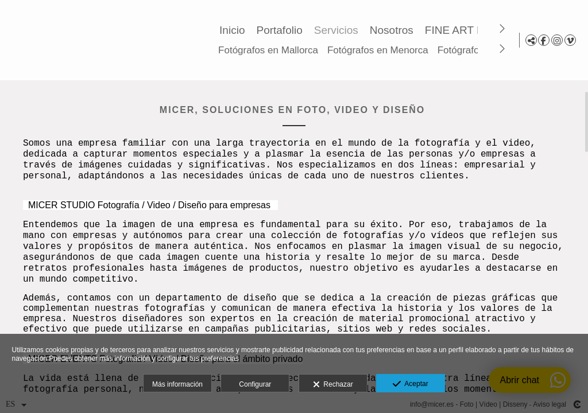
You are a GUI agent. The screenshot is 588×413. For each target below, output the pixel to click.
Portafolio (281, 30)
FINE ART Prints (466, 30)
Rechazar (333, 384)
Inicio (233, 30)
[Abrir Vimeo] (570, 40)
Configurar (255, 384)
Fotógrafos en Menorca (379, 50)
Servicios (338, 30)
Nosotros (393, 30)
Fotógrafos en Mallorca (270, 50)
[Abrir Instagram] (557, 40)
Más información (177, 384)
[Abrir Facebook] (544, 40)
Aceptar (410, 384)
